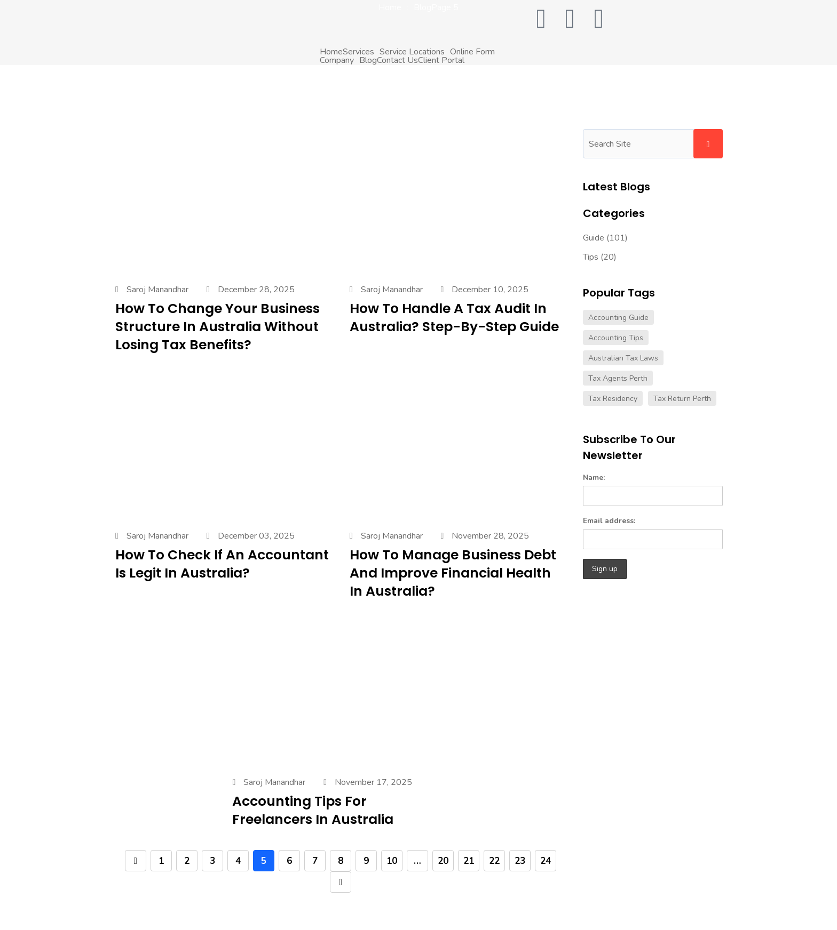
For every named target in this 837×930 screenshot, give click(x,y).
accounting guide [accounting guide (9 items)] (618, 317)
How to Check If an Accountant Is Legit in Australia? (222, 564)
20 (443, 861)
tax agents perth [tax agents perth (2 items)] (618, 378)
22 (494, 861)
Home (331, 51)
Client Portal (441, 60)
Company (337, 60)
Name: (653, 489)
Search (708, 143)
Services (358, 51)
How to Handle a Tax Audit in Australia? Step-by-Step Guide (454, 317)
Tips (590, 257)
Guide (593, 238)
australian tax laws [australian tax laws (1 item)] (623, 358)
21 (468, 861)
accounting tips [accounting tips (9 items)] (615, 338)
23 (520, 861)
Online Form (472, 51)
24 (545, 861)
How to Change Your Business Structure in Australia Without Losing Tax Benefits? (217, 326)
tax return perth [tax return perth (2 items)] (682, 399)
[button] (361, 51)
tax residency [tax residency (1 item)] (612, 399)
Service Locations (412, 51)
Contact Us (397, 60)
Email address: (653, 532)
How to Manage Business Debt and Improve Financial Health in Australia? (453, 573)
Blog (368, 60)
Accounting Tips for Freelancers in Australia (312, 810)
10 (391, 861)
